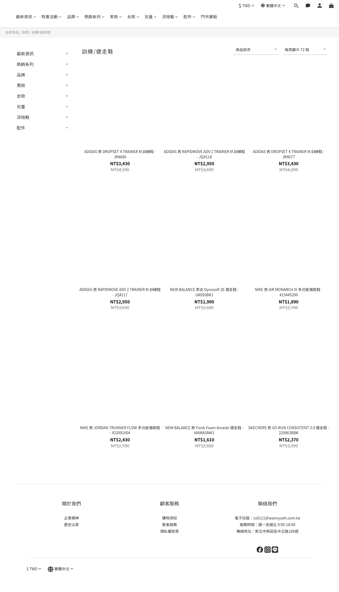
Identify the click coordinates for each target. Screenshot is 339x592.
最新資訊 (26, 16)
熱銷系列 (94, 16)
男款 (116, 16)
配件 (190, 16)
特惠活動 (52, 16)
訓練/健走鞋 (41, 32)
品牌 (73, 16)
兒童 (151, 16)
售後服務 (169, 524)
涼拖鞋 (170, 16)
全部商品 (12, 32)
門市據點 (209, 16)
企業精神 (71, 518)
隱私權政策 (169, 531)
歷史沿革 (71, 524)
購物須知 (169, 518)
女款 (133, 16)
